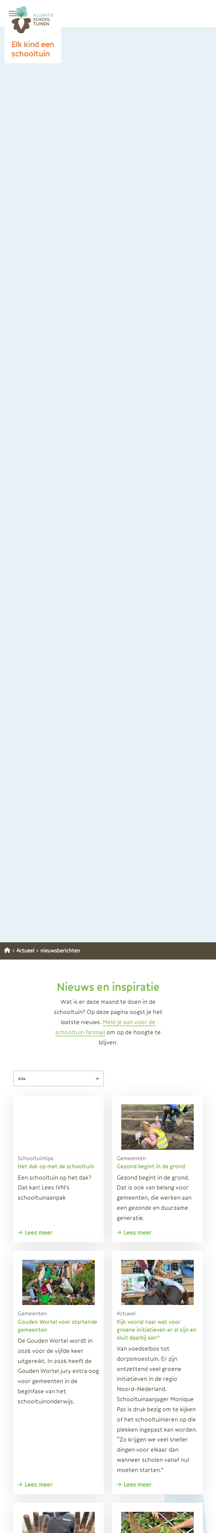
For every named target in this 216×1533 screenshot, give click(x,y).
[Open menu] (10, 13)
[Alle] (58, 1078)
